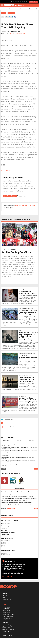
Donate (5, 604)
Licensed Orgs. (7, 625)
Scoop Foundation (8, 614)
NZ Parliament (5, 553)
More (36, 468)
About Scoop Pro (8, 627)
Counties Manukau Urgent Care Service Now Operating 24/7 (16, 447)
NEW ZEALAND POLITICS (16, 219)
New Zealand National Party (17, 34)
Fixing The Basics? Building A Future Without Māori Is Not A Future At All (19, 444)
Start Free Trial (33, 1)
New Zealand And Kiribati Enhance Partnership (13, 457)
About (4, 597)
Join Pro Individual (10, 196)
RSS (3, 468)
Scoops (11, 8)
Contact (5, 595)
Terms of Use (7, 631)
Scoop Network (7, 612)
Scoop (3, 13)
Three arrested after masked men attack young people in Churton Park (18, 496)
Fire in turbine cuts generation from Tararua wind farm (14, 500)
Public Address (5, 540)
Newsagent (6, 602)
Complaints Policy (8, 618)
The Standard (5, 547)
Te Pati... (8, 445)
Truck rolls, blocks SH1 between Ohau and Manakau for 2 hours (17, 491)
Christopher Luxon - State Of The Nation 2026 (12, 454)
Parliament (18, 8)
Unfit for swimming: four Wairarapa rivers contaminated (15, 494)
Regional (31, 8)
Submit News (7, 599)
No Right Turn (5, 544)
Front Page (4, 8)
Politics (25, 8)
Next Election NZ (8, 616)
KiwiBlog (3, 542)
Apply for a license (8, 629)
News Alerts (10, 508)
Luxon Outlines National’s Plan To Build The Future (14, 450)
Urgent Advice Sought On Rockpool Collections (13, 464)
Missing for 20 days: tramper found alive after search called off (16, 502)
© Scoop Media (7, 635)
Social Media (6, 610)
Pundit (3, 545)
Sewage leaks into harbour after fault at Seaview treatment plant (17, 504)
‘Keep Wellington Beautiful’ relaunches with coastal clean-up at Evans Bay (19, 498)
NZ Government (5, 555)
